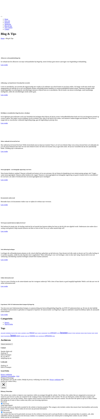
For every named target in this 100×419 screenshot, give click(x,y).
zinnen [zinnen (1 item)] (53, 335)
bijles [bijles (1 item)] (16, 332)
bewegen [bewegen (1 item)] (13, 332)
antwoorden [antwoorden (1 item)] (3, 332)
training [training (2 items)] (32, 336)
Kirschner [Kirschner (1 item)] (89, 332)
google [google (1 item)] (58, 332)
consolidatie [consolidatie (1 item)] (23, 332)
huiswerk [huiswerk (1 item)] (70, 332)
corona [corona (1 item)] (27, 332)
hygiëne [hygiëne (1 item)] (73, 332)
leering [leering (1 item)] (93, 332)
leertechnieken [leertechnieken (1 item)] (7, 335)
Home (6, 19)
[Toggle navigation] (1, 16)
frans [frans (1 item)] (49, 332)
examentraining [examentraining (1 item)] (44, 332)
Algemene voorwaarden (8, 376)
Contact (7, 29)
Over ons (7, 21)
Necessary (6, 403)
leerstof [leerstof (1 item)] (2, 335)
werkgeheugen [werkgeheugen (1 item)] (41, 335)
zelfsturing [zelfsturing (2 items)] (48, 336)
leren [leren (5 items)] (13, 335)
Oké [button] (62, 379)
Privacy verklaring (6, 374)
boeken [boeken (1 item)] (19, 332)
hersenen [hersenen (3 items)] (64, 332)
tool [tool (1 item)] (28, 335)
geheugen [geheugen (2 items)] (53, 333)
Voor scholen (8, 27)
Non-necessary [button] (5, 410)
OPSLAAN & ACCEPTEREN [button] (10, 417)
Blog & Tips (8, 26)
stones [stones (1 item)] (26, 335)
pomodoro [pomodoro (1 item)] (23, 335)
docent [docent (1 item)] (36, 332)
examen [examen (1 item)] (39, 332)
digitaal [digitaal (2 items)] (31, 333)
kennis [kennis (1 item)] (85, 332)
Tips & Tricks (9, 324)
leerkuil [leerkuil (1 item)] (96, 332)
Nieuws (7, 322)
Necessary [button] (4, 402)
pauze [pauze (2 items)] (18, 336)
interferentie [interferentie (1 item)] (78, 332)
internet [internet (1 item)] (82, 332)
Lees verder (4, 65)
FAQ (17, 376)
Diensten (7, 22)
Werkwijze (8, 24)
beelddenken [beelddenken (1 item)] (8, 332)
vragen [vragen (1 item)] (36, 335)
